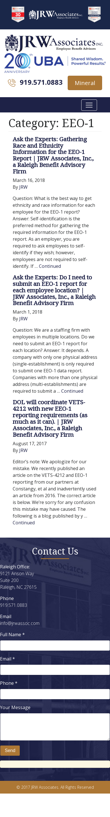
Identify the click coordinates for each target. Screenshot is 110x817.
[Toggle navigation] (89, 105)
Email (7, 659)
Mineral (85, 83)
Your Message (15, 707)
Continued (50, 266)
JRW (23, 187)
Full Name (12, 634)
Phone (8, 683)
